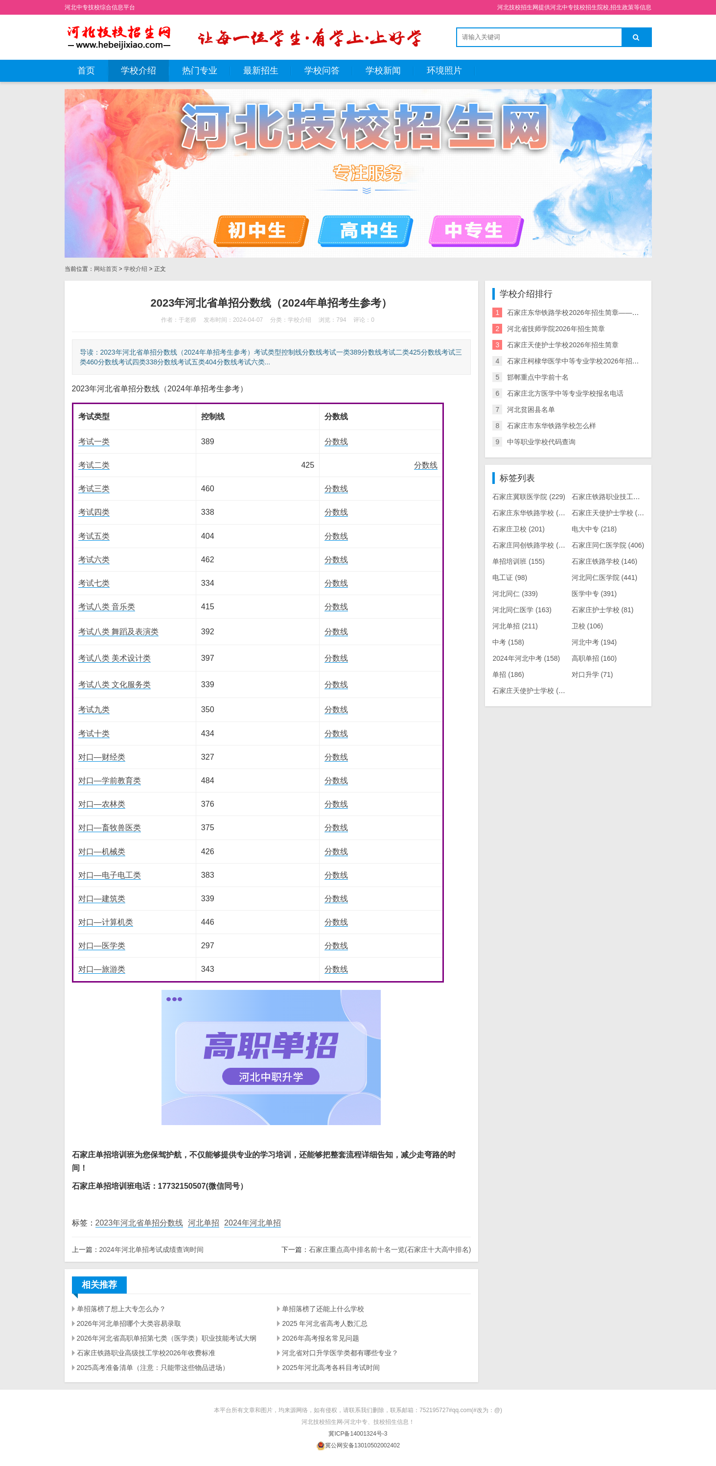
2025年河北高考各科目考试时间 (330, 1367)
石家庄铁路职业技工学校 (618, 497)
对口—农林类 (101, 804)
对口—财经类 (101, 757)
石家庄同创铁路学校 (532, 545)
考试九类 (94, 709)
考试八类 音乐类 (106, 606)
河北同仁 (515, 594)
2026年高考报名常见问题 (320, 1338)
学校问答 (322, 70)
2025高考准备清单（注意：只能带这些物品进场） (153, 1367)
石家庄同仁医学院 (608, 545)
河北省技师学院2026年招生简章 (555, 329)
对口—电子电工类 (109, 875)
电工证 (509, 577)
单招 (508, 674)
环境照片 (444, 70)
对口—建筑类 (101, 898)
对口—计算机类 (105, 922)
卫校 (587, 626)
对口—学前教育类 (109, 780)
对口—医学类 (101, 945)
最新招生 (260, 70)
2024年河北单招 (252, 1223)
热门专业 (199, 70)
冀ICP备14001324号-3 (357, 1433)
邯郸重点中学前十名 (538, 377)
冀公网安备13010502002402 (362, 1445)
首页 (86, 70)
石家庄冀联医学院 (528, 497)
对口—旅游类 (101, 969)
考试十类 (94, 733)
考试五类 (94, 536)
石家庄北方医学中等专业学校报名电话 (565, 393)
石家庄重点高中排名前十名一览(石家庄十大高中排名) (390, 1249)
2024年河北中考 (526, 658)
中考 (508, 642)
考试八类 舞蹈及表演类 (118, 631)
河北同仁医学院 (605, 577)
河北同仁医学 (522, 610)
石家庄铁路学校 (605, 561)
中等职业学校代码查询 (541, 442)
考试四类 (94, 512)
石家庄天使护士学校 (611, 513)
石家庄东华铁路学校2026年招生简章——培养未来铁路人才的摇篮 (607, 312)
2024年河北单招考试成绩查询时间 (151, 1249)
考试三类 (94, 488)
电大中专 (594, 529)
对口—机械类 (101, 851)
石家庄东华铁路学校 (532, 513)
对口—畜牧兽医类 (109, 827)
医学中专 (594, 594)
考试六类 (94, 559)
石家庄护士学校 (603, 610)
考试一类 (94, 441)
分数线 (336, 441)
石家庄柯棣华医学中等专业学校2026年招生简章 (579, 361)
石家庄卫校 (518, 529)
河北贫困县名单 (531, 409)
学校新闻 (383, 70)
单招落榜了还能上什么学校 (323, 1309)
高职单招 (594, 658)
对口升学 (592, 674)
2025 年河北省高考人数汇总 (325, 1323)
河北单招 (203, 1223)
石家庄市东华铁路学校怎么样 (551, 426)
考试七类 (94, 583)
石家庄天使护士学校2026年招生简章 (562, 345)
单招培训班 (518, 561)
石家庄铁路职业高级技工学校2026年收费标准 (146, 1353)
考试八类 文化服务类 (114, 684)
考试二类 (94, 465)
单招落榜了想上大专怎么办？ (121, 1309)
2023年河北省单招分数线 (139, 1223)
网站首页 (105, 268)
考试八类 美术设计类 (114, 658)
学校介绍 (138, 70)
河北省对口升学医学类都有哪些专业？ (340, 1353)
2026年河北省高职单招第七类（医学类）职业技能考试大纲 (166, 1338)
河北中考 (594, 642)
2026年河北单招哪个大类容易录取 (129, 1323)
